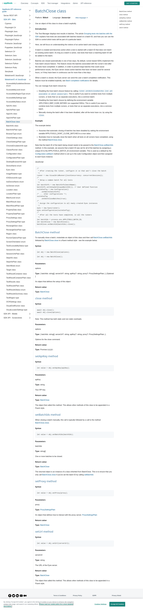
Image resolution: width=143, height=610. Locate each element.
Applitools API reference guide (11, 10)
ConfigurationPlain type (15, 158)
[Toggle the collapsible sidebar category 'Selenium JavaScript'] (29, 59)
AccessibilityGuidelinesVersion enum (18, 85)
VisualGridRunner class (15, 306)
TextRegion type (12, 298)
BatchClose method (125, 11)
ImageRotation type (14, 174)
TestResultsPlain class (15, 286)
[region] (71, 604)
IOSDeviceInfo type (14, 178)
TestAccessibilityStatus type (17, 246)
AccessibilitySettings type (16, 98)
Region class (11, 234)
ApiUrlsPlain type (13, 110)
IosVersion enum (12, 186)
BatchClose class (13, 122)
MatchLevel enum (13, 198)
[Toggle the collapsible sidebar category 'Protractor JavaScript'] (29, 43)
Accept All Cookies (117, 604)
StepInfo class (11, 258)
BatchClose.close (55, 140)
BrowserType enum (14, 134)
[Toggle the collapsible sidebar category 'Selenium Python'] (29, 63)
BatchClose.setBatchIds (103, 145)
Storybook (9, 71)
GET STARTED (132, 3)
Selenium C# (10, 51)
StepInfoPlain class (13, 262)
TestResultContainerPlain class (18, 278)
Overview (24, 3)
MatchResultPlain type (15, 206)
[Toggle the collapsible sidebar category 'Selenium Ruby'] (29, 67)
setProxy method (124, 24)
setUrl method (123, 27)
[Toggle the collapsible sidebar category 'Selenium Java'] (29, 55)
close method (123, 14)
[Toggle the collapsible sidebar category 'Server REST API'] (29, 15)
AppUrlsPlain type (13, 118)
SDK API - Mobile (10, 314)
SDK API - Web (10, 19)
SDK (43, 3)
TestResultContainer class (16, 274)
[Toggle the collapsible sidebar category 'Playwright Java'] (29, 31)
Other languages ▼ (81, 18)
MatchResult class (13, 202)
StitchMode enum (13, 266)
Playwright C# (10, 27)
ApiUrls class (11, 106)
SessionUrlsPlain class (15, 254)
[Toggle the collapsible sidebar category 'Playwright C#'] (29, 27)
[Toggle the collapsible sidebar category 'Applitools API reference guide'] (29, 10)
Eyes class (10, 170)
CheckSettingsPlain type (15, 142)
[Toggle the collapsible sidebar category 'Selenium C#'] (29, 51)
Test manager (52, 3)
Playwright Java (11, 31)
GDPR (94, 595)
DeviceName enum (13, 166)
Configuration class (13, 154)
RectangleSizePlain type (15, 230)
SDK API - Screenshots (13, 318)
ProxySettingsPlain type (15, 222)
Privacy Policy (77, 595)
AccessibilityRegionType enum (18, 94)
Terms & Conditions (59, 595)
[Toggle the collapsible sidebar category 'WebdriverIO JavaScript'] (29, 75)
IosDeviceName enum (15, 182)
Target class (11, 270)
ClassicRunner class (14, 150)
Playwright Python (12, 39)
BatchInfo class (12, 126)
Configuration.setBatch (44, 154)
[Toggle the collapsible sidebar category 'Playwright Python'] (29, 39)
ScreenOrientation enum (15, 242)
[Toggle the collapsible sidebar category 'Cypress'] (29, 23)
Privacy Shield (116, 595)
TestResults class (13, 282)
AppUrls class (11, 114)
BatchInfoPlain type (14, 130)
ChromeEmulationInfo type (16, 146)
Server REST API (10, 15)
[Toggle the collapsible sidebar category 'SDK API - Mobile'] (29, 314)
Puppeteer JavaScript (13, 47)
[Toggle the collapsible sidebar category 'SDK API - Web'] (29, 19)
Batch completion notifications (77, 81)
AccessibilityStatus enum (16, 102)
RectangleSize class (14, 226)
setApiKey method (125, 18)
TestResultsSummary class (17, 294)
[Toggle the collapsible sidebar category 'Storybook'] (29, 71)
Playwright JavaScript (13, 35)
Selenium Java (11, 55)
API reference (86, 3)
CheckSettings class (14, 138)
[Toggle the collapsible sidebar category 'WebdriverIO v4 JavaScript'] (29, 79)
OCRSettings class (13, 302)
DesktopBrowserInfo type (16, 162)
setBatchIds (89, 475)
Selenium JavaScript (13, 59)
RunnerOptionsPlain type (16, 238)
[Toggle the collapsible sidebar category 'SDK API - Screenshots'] (29, 318)
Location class (11, 190)
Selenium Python (11, 63)
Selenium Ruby (11, 67)
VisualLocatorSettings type (16, 310)
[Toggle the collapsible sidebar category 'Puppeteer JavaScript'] (29, 47)
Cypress (8, 23)
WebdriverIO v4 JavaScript (15, 79)
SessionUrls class (13, 250)
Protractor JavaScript (13, 43)
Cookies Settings (101, 604)
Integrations (65, 3)
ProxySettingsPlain (47, 510)
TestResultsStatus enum (15, 290)
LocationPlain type (13, 194)
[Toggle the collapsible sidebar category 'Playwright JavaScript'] (29, 35)
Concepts (34, 3)
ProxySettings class (14, 218)
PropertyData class (13, 210)
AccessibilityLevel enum (15, 90)
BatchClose (44, 292)
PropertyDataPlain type (15, 214)
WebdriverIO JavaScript (14, 75)
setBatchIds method (125, 21)
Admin (75, 3)
